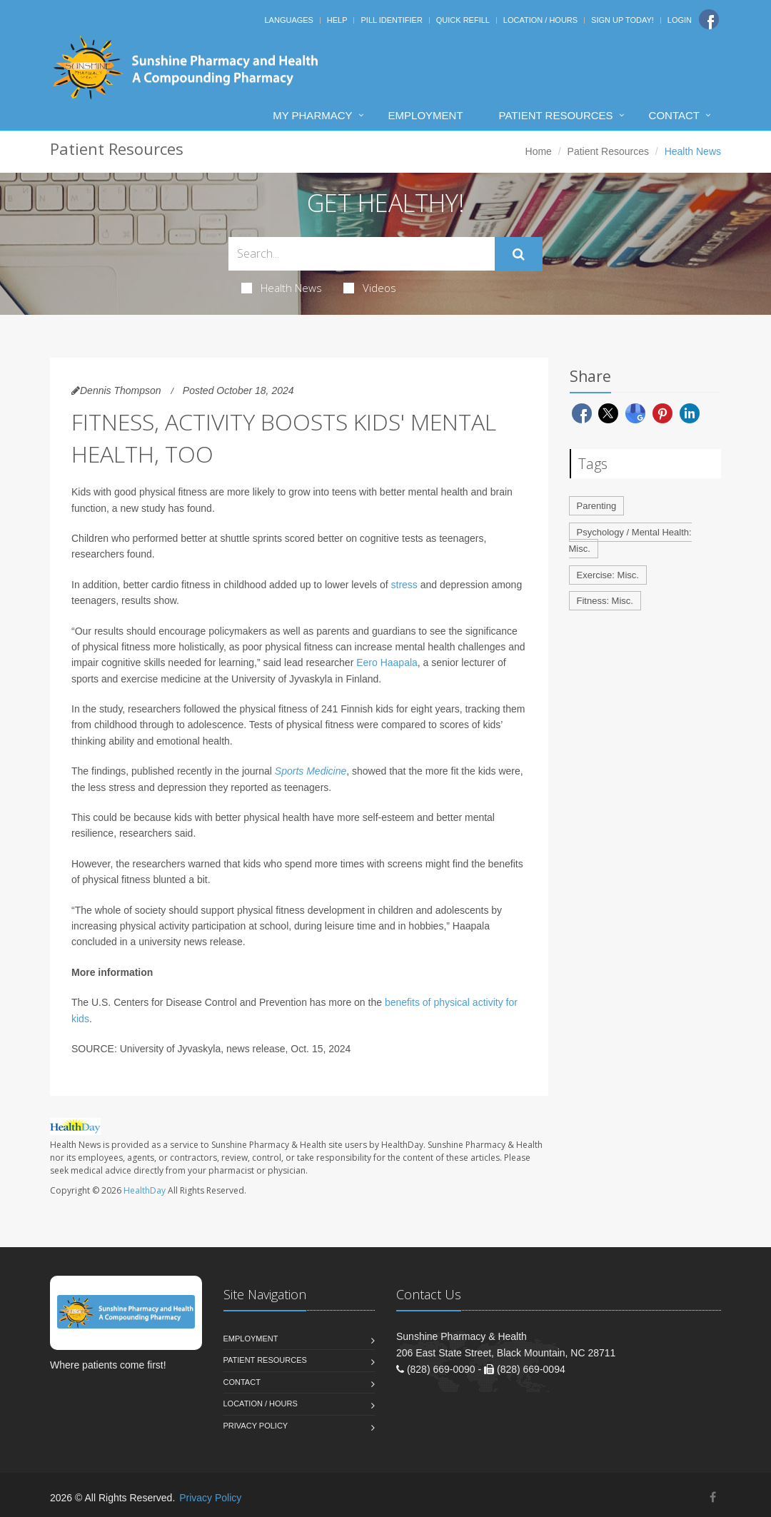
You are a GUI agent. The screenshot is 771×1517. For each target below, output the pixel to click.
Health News (281, 288)
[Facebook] (709, 19)
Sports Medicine (310, 771)
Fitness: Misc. (605, 600)
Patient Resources (556, 115)
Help (337, 20)
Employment (425, 115)
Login (679, 20)
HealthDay (145, 1190)
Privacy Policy (255, 1425)
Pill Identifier (391, 20)
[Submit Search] (519, 254)
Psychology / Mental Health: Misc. (630, 540)
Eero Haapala (387, 662)
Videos (369, 288)
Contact (674, 115)
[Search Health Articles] (361, 254)
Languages (288, 20)
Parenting (597, 505)
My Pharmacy (312, 115)
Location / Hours (540, 20)
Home (538, 151)
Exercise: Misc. (608, 575)
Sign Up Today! (622, 20)
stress (404, 584)
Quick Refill (463, 20)
